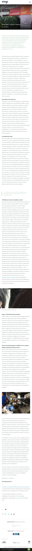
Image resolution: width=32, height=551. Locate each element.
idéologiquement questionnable (8, 277)
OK (28, 549)
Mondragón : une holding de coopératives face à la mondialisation (15, 486)
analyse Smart (19, 498)
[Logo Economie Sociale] (5, 2)
